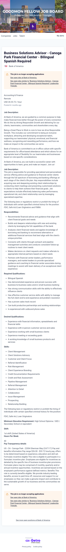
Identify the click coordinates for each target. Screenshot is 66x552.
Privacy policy (26, 547)
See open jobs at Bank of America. (23, 78)
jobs (15, 36)
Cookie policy (37, 547)
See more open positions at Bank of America (33, 520)
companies (6, 36)
